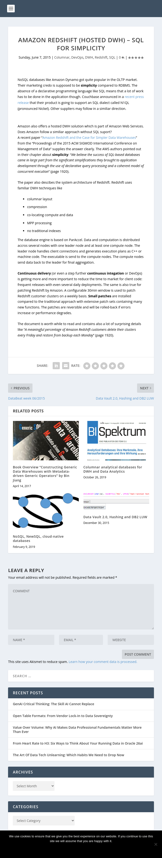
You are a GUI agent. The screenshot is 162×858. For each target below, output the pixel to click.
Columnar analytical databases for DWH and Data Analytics (112, 469)
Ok (81, 849)
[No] (155, 844)
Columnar (61, 57)
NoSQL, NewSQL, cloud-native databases (38, 538)
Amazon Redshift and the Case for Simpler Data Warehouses (89, 137)
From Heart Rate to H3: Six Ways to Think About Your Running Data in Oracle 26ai (78, 743)
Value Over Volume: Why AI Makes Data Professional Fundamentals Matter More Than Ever (77, 729)
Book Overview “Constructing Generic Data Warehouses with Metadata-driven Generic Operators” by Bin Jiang (45, 473)
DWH (89, 57)
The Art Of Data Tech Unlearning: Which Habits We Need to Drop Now (68, 755)
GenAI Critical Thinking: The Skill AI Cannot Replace (53, 704)
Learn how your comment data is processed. (103, 661)
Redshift (101, 57)
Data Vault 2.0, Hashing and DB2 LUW (115, 517)
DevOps (77, 57)
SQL (112, 57)
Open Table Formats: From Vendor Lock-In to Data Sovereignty (63, 715)
